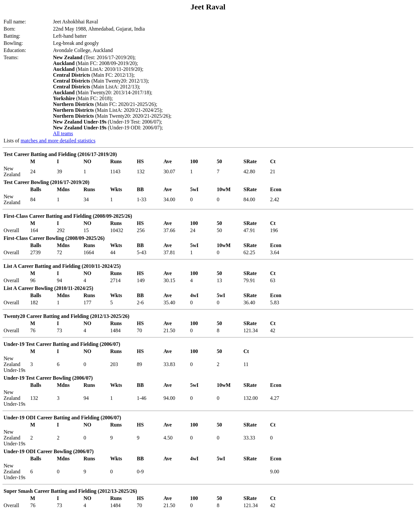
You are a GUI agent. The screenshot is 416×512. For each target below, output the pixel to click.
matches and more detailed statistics (57, 140)
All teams (63, 133)
